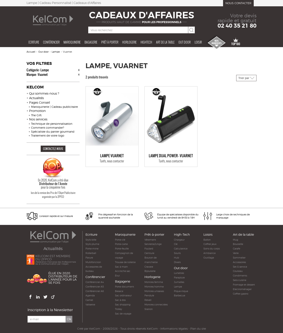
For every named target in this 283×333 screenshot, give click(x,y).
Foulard (148, 248)
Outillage (208, 257)
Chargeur (179, 239)
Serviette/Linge (153, 244)
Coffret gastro (240, 293)
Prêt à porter (109, 42)
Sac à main (121, 266)
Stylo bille (90, 239)
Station (148, 309)
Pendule (149, 295)
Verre (236, 253)
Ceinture (149, 253)
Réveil (147, 300)
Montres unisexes (154, 291)
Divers (177, 262)
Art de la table (165, 42)
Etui (117, 275)
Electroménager (242, 289)
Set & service (240, 266)
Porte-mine (91, 248)
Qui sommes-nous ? (44, 93)
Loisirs (207, 234)
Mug (235, 239)
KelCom (94, 328)
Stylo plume (92, 244)
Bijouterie (149, 271)
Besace (119, 291)
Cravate (148, 266)
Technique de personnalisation (51, 123)
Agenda (90, 295)
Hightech (146, 42)
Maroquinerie (72, 42)
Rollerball (90, 253)
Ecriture (33, 42)
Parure (89, 257)
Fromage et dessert (244, 284)
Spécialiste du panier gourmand (52, 131)
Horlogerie (129, 42)
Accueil (31, 51)
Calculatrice (180, 248)
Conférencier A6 (94, 291)
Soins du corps (211, 248)
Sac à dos (120, 300)
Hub (176, 257)
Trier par (246, 78)
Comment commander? (47, 127)
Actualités (36, 98)
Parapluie (179, 277)
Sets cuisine (239, 280)
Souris (177, 253)
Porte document (124, 286)
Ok (69, 319)
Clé (175, 244)
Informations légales (174, 328)
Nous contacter (238, 3)
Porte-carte (121, 244)
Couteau (238, 271)
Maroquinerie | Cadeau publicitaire (54, 106)
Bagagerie (91, 42)
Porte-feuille (122, 248)
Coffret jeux (209, 244)
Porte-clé (120, 239)
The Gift (36, 115)
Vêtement (150, 239)
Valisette (90, 304)
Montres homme (154, 286)
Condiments (240, 275)
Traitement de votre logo (47, 135)
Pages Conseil (39, 102)
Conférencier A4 (94, 282)
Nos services (38, 119)
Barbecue (179, 295)
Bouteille (238, 244)
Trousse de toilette (125, 262)
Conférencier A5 (94, 286)
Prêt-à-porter (154, 234)
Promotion (37, 111)
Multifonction (93, 262)
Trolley (118, 309)
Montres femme (153, 282)
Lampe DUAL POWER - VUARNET (171, 156)
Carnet (89, 300)
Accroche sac (122, 271)
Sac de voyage (123, 313)
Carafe (236, 248)
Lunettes (179, 273)
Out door (184, 42)
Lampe (56, 51)
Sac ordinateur (123, 295)
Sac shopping (122, 304)
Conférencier (51, 42)
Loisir (198, 42)
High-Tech (182, 234)
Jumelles (179, 282)
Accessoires (239, 262)
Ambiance (209, 253)
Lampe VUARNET (112, 156)
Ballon (207, 239)
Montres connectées (156, 304)
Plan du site (198, 328)
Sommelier (239, 257)
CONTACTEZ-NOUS (53, 149)
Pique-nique (181, 291)
